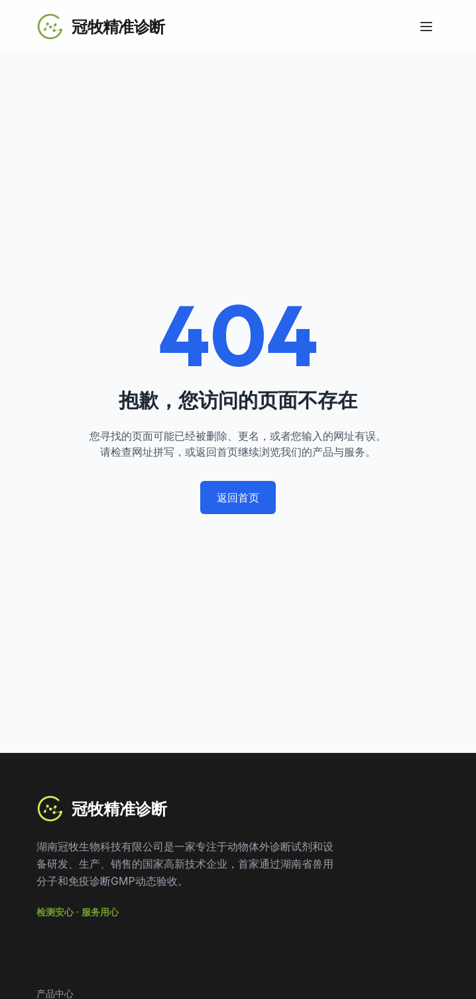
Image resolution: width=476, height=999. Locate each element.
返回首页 (238, 497)
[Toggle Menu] (426, 26)
